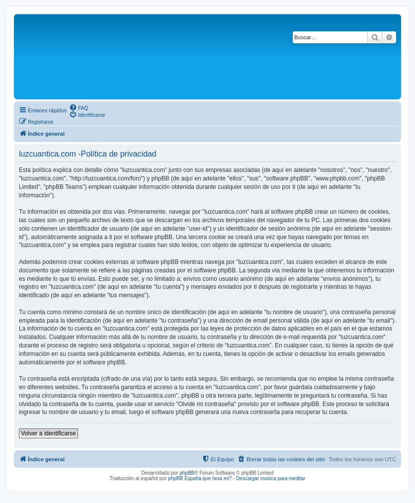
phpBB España (184, 478)
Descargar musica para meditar (271, 478)
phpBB (186, 473)
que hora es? (217, 478)
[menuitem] (78, 107)
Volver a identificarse (48, 433)
